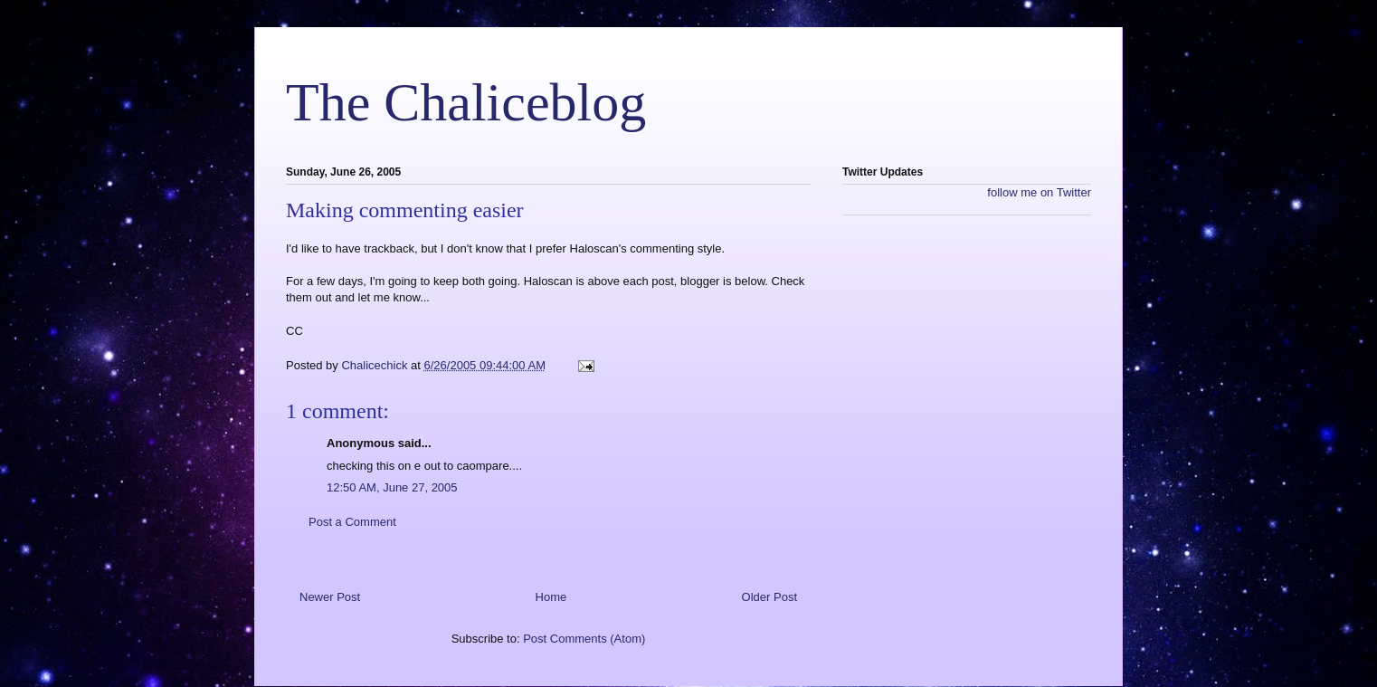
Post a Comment (352, 522)
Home (551, 597)
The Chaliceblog (466, 102)
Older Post (769, 597)
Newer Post (329, 597)
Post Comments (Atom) (584, 638)
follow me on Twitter (1039, 192)
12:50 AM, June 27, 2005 (392, 487)
